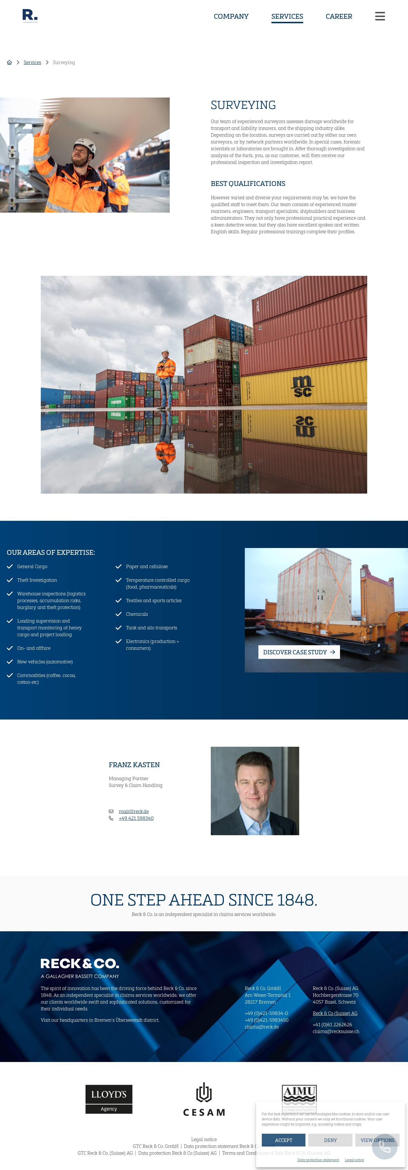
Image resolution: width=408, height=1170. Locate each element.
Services (287, 15)
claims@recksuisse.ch (336, 1031)
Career (339, 15)
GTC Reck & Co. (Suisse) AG (106, 1153)
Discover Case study (299, 652)
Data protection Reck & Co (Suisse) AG (178, 1153)
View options (377, 1140)
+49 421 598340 (136, 818)
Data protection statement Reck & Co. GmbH (229, 1146)
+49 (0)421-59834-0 (266, 1013)
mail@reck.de (134, 811)
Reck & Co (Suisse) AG (335, 1013)
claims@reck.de (262, 1027)
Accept (283, 1140)
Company (231, 15)
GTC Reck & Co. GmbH (156, 1146)
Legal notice (354, 1160)
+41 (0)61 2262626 (332, 1024)
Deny (330, 1140)
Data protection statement (318, 1160)
